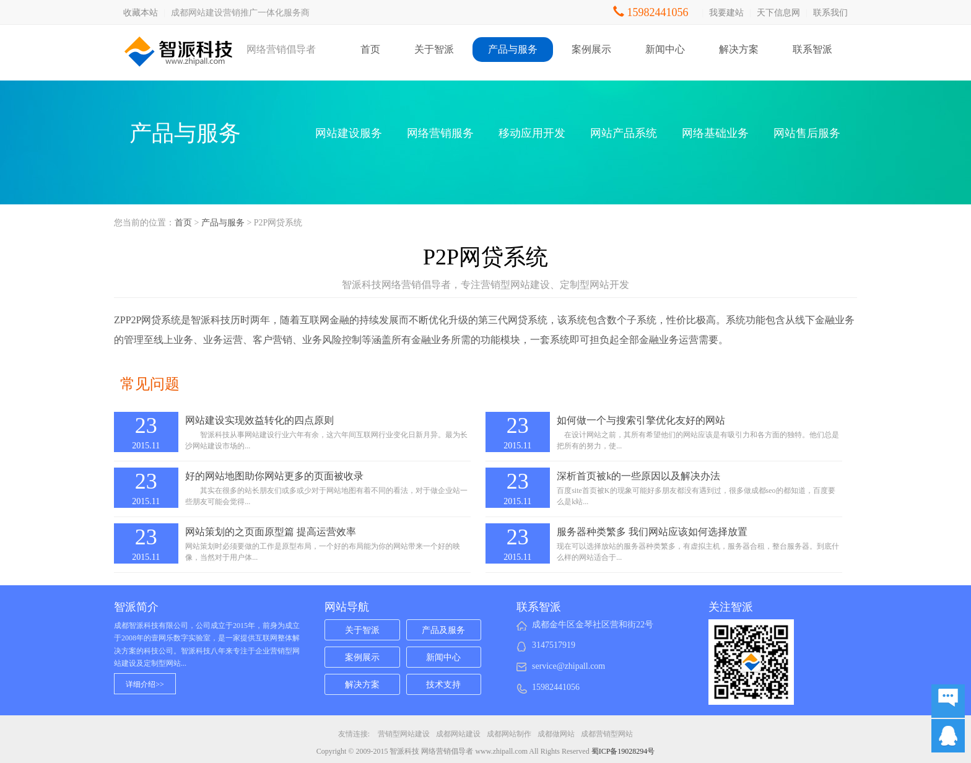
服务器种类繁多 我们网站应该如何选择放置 (652, 531)
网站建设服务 (348, 133)
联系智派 (812, 49)
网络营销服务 (440, 133)
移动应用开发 (532, 133)
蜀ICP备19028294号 (623, 751)
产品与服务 (513, 49)
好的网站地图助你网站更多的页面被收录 (274, 476)
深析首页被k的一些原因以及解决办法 (638, 476)
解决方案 (739, 49)
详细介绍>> (145, 684)
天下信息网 (778, 12)
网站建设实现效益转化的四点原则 (259, 420)
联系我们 (830, 12)
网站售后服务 (806, 133)
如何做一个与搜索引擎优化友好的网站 (641, 420)
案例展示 (591, 49)
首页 (370, 49)
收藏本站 (140, 12)
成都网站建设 (458, 734)
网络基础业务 (715, 133)
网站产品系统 (623, 133)
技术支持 (443, 684)
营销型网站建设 (404, 734)
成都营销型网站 (607, 734)
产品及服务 (443, 630)
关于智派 (434, 49)
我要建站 (726, 12)
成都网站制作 (509, 734)
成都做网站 (556, 734)
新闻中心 (665, 49)
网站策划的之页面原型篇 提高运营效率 (270, 531)
